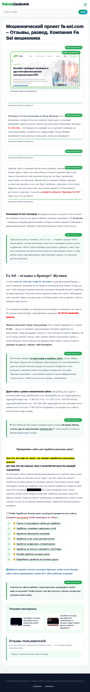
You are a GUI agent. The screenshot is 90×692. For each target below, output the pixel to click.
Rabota (15, 4)
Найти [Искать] (83, 12)
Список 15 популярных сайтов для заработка (39, 523)
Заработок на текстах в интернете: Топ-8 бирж (39, 549)
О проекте (37, 686)
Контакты (49, 686)
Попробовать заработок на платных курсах (38, 559)
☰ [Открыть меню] (85, 4)
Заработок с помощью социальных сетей (36, 528)
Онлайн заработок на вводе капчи (33, 554)
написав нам (46, 429)
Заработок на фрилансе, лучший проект (36, 544)
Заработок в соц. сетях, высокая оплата (36, 538)
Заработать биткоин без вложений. (33, 533)
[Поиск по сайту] (40, 12)
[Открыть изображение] (45, 69)
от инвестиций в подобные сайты (47, 358)
